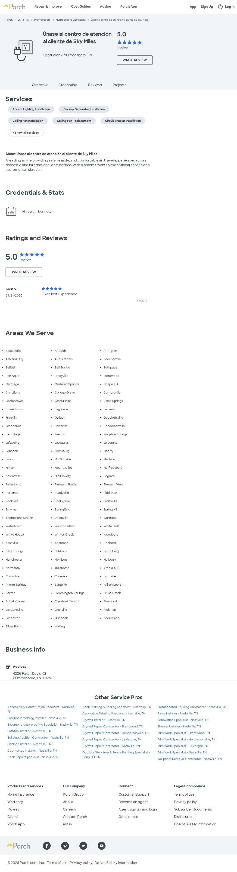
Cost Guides (81, 6)
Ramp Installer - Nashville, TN (177, 713)
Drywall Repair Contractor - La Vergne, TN (111, 739)
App (193, 7)
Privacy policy (185, 802)
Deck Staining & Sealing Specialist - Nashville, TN (116, 707)
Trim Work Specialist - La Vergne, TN (182, 746)
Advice (105, 6)
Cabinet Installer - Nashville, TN (29, 744)
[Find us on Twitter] (83, 846)
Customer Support (133, 794)
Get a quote (128, 817)
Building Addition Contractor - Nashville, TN (38, 738)
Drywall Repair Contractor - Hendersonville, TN (115, 733)
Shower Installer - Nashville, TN (179, 726)
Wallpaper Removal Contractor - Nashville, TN (189, 759)
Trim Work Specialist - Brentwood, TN (183, 733)
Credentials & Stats (35, 193)
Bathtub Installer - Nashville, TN (29, 731)
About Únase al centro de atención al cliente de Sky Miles (51, 154)
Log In (226, 7)
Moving (13, 809)
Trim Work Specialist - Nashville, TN (182, 752)
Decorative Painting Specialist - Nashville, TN (113, 713)
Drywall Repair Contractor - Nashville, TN (111, 746)
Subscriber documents (193, 809)
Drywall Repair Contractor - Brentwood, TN (112, 726)
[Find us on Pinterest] (65, 846)
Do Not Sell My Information (195, 824)
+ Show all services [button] (26, 133)
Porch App (128, 6)
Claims (12, 817)
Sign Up (207, 7)
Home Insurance (20, 794)
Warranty (15, 802)
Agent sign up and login (137, 809)
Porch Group (73, 794)
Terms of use (184, 794)
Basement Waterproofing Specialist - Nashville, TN (42, 725)
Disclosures (183, 817)
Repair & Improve (48, 6)
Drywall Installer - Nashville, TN (103, 720)
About (68, 802)
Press (67, 824)
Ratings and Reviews (36, 238)
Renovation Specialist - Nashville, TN (183, 720)
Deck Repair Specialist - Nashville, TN (33, 757)
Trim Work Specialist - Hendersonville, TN (186, 739)
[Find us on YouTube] (102, 846)
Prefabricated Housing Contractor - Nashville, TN (191, 707)
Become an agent (133, 802)
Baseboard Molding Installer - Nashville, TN (36, 718)
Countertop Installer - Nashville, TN (32, 751)
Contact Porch (75, 817)
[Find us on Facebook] (47, 846)
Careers (69, 809)
